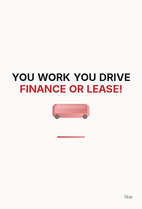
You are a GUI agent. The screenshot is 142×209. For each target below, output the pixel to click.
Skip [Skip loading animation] (128, 196)
